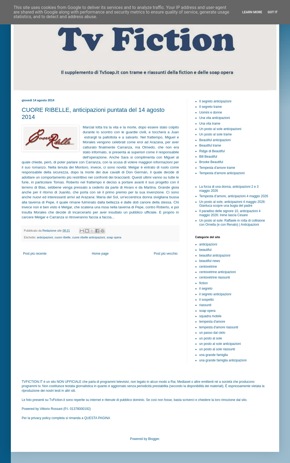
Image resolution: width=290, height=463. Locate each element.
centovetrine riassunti (214, 277)
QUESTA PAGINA (97, 418)
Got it (273, 12)
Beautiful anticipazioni (215, 140)
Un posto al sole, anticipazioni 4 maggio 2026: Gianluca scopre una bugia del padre (232, 204)
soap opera (114, 237)
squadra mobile (210, 316)
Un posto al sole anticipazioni (220, 129)
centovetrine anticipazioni (217, 272)
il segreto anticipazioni (215, 294)
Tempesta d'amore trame (217, 168)
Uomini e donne (210, 112)
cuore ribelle (62, 237)
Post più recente (35, 253)
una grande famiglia (213, 355)
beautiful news (209, 261)
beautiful (205, 250)
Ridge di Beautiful (212, 151)
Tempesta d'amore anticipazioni (222, 173)
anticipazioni (45, 237)
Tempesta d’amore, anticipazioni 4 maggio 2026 (233, 196)
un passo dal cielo (212, 333)
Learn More (252, 12)
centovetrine (208, 266)
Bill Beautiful (208, 156)
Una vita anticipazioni (214, 118)
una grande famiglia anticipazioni (223, 360)
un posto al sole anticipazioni (220, 344)
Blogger (153, 439)
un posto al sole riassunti (217, 349)
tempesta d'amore (212, 321)
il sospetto (206, 300)
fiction (203, 283)
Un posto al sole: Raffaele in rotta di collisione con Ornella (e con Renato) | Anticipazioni (232, 222)
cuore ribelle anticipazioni (88, 237)
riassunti (205, 305)
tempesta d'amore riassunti (218, 327)
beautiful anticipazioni (214, 255)
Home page (100, 253)
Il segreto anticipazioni (215, 101)
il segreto (205, 288)
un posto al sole (210, 338)
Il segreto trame (210, 107)
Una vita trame (209, 123)
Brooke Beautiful (211, 162)
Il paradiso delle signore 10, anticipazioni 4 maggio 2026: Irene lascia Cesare (229, 213)
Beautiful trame (210, 145)
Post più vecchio (166, 253)
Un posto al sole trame (215, 134)
